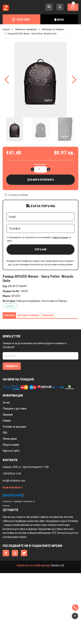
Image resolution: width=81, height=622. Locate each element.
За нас (6, 402)
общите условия (60, 237)
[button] (74, 80)
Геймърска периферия (28, 300)
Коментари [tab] (47, 315)
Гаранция (8, 414)
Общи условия (11, 444)
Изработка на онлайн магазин (33, 565)
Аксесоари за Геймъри (54, 300)
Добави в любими (16, 195)
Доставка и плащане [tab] (28, 315)
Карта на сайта (11, 450)
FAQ (5, 432)
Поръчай (40, 249)
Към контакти (12, 487)
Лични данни (10, 438)
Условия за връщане (14, 426)
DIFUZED (15, 296)
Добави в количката (40, 180)
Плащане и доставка (14, 408)
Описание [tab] (9, 315)
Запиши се (11, 366)
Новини (7, 420)
